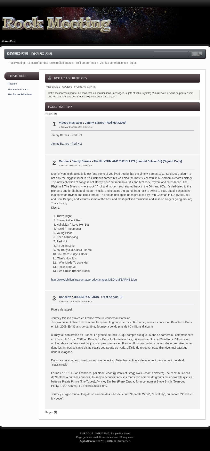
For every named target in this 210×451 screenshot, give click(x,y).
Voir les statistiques (18, 89)
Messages (53, 86)
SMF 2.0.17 (86, 433)
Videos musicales (70, 122)
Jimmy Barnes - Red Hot (66, 143)
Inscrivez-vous (41, 53)
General (64, 161)
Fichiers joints (85, 86)
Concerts (65, 297)
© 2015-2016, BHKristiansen (105, 441)
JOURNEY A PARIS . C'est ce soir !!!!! (98, 297)
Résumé (12, 83)
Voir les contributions (20, 94)
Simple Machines (120, 433)
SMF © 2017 (102, 433)
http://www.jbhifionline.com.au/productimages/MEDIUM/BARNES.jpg (94, 279)
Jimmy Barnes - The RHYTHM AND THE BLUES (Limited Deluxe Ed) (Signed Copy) (127, 161)
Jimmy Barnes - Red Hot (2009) (106, 122)
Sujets (67, 86)
